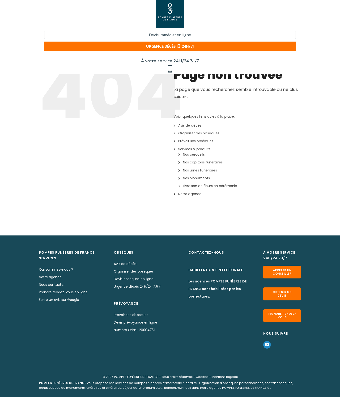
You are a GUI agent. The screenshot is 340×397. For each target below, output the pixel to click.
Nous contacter (52, 284)
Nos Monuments (196, 178)
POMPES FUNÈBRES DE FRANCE (136, 376)
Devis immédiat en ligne (272, 9)
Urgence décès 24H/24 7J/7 (137, 286)
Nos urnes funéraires (200, 170)
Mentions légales (225, 376)
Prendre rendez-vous (282, 315)
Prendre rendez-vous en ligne (63, 292)
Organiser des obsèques (198, 133)
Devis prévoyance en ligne (135, 322)
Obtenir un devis (282, 293)
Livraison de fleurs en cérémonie (210, 186)
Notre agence (189, 194)
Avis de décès (189, 125)
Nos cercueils (194, 154)
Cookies (202, 376)
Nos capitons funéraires (203, 162)
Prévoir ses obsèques (195, 141)
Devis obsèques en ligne (133, 279)
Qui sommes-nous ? (56, 269)
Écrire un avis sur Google (59, 299)
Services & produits (194, 149)
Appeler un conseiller (282, 272)
